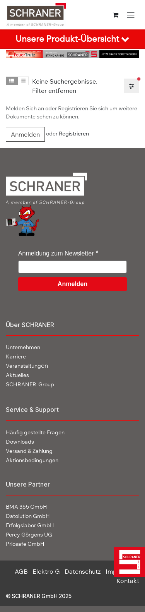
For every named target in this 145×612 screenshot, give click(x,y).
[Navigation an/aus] (130, 15)
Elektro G (46, 571)
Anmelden (25, 134)
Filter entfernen (54, 90)
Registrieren (74, 133)
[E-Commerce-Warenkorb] (115, 14)
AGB (21, 571)
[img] (127, 562)
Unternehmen (23, 347)
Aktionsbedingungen (32, 460)
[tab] (72, 39)
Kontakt (127, 581)
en (27, 365)
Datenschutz (83, 571)
